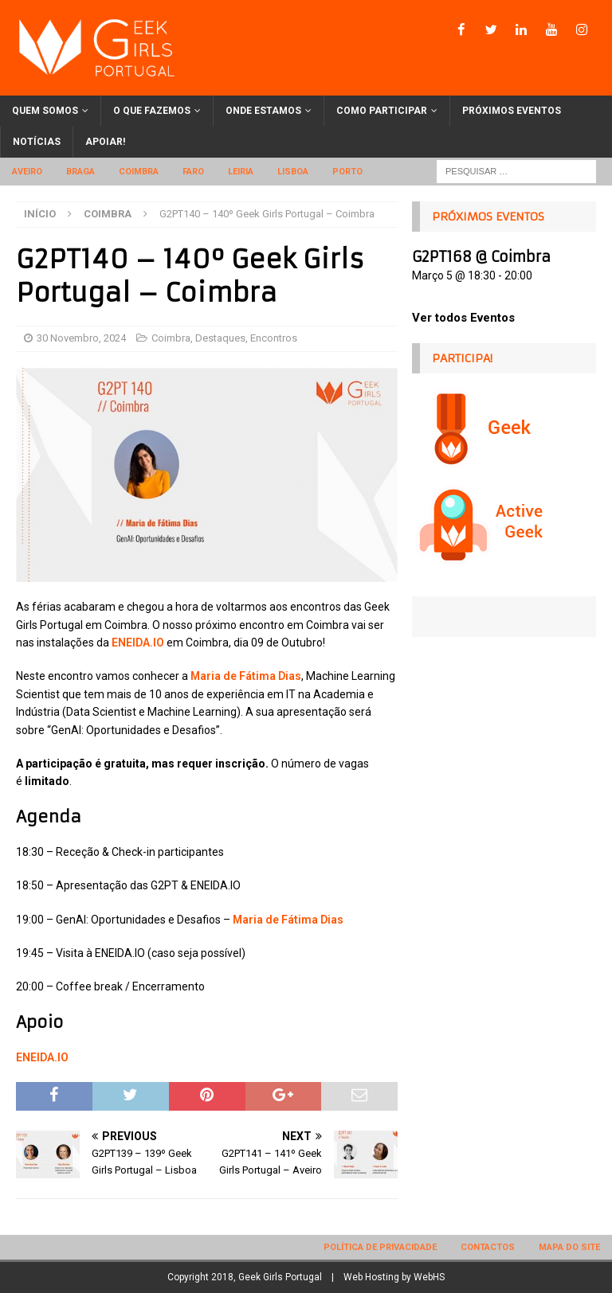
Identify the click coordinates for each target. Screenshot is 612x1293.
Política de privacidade (380, 1247)
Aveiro (27, 171)
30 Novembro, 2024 (81, 338)
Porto (347, 171)
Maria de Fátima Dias (245, 676)
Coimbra (139, 171)
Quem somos (45, 110)
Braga (80, 171)
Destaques (220, 338)
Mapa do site (569, 1247)
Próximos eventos (511, 110)
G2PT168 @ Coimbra (481, 257)
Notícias (37, 141)
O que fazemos (151, 110)
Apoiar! (105, 141)
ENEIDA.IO (138, 642)
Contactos (488, 1247)
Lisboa (292, 171)
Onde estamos (263, 110)
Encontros (273, 338)
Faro (193, 171)
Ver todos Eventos (463, 318)
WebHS (429, 1277)
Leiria (240, 171)
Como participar (381, 110)
